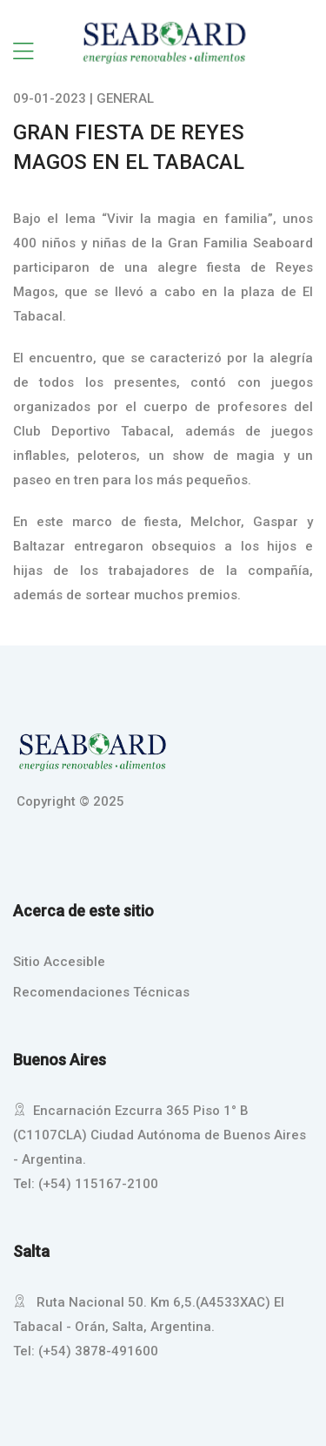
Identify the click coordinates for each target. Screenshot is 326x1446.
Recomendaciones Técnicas (101, 992)
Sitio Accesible (59, 962)
